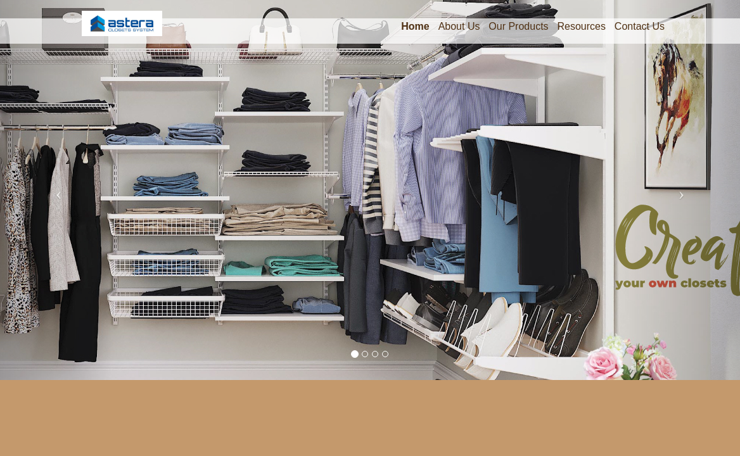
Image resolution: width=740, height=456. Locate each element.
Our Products (518, 26)
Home (415, 26)
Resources (581, 26)
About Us (459, 26)
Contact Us (640, 26)
